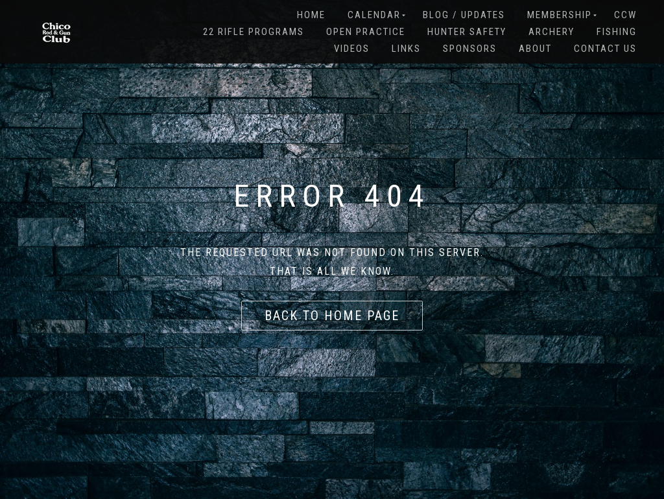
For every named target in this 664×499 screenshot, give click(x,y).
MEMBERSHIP (559, 15)
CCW (625, 15)
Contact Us (605, 48)
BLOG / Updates (464, 15)
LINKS (406, 48)
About (535, 48)
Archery (551, 32)
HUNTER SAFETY (466, 32)
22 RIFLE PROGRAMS (253, 32)
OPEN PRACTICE (365, 32)
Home (311, 15)
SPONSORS (470, 48)
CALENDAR (374, 15)
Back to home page (332, 315)
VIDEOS (352, 48)
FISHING (617, 32)
